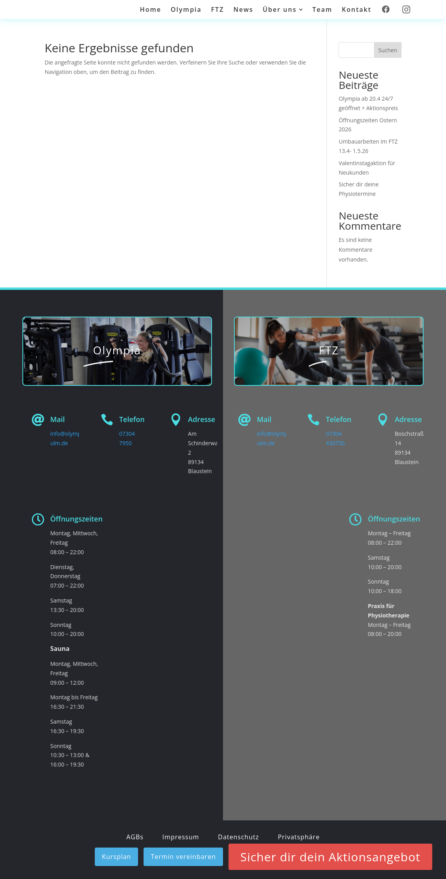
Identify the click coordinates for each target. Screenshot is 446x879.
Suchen (387, 50)
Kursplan (116, 856)
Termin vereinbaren (183, 856)
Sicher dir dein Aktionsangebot (330, 857)
